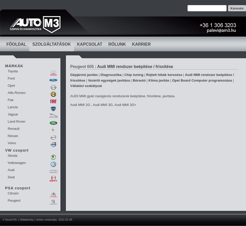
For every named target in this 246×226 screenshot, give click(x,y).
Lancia (13, 107)
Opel (11, 85)
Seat (11, 177)
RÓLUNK (117, 44)
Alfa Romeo (17, 93)
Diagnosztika (110, 75)
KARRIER (141, 44)
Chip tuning (133, 75)
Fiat (10, 100)
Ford (11, 78)
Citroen (13, 193)
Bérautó (139, 80)
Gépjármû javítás (84, 75)
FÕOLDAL (16, 44)
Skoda (12, 156)
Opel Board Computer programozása (202, 80)
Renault (13, 129)
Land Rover (16, 121)
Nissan (13, 136)
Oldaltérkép (26, 219)
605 (90, 66)
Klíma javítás (158, 80)
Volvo (12, 143)
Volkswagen (17, 163)
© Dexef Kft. (10, 219)
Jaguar (13, 114)
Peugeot (14, 200)
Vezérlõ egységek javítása (109, 80)
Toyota (13, 71)
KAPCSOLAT (89, 44)
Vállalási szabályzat (86, 86)
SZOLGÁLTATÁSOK (51, 44)
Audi (11, 170)
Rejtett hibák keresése (164, 75)
